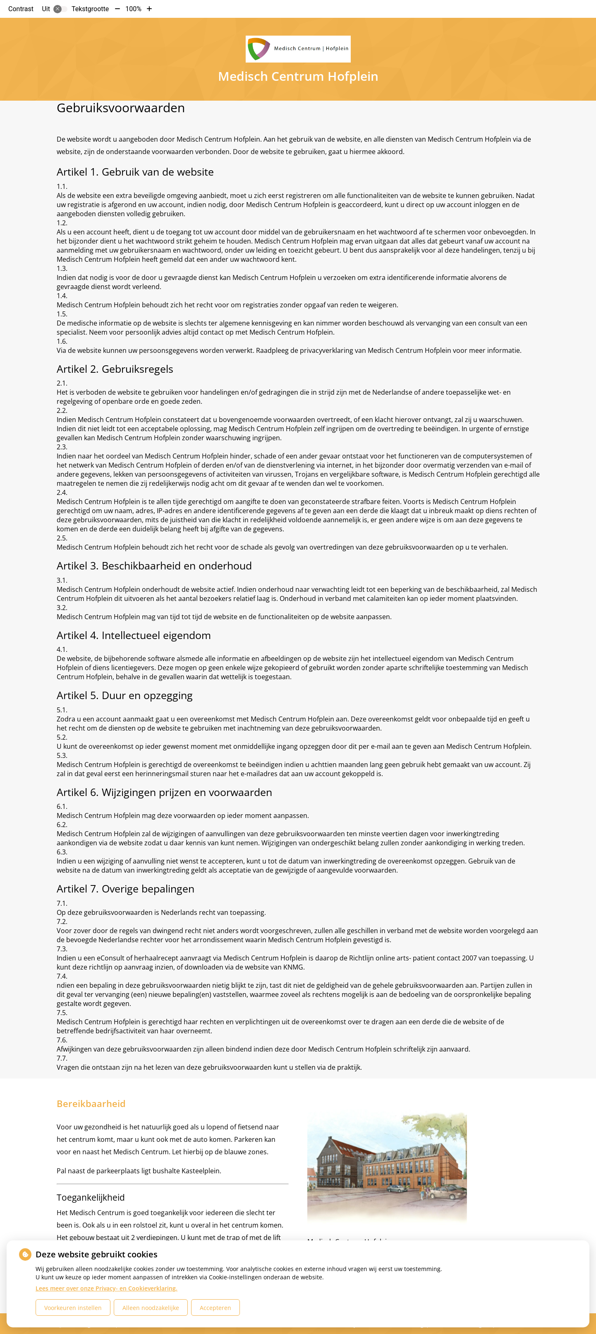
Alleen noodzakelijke (150, 1308)
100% (133, 9)
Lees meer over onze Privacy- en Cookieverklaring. (106, 1288)
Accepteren (215, 1308)
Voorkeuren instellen (73, 1308)
